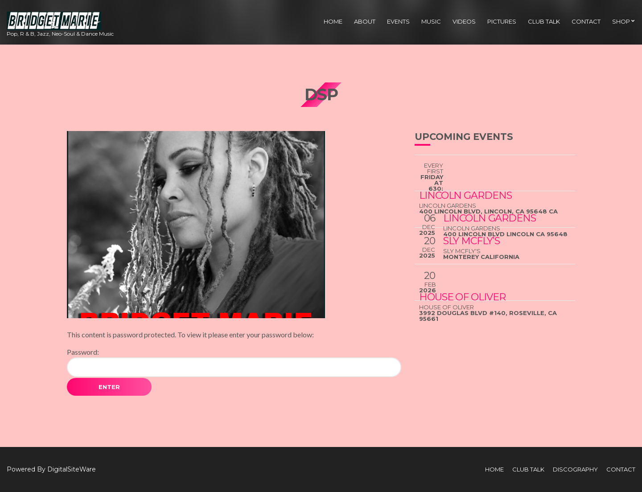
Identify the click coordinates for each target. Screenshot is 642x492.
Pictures (501, 21)
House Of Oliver (462, 297)
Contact (586, 21)
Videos (464, 21)
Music (431, 21)
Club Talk (544, 21)
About (364, 21)
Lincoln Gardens (489, 218)
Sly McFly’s (471, 241)
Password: (234, 362)
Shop (621, 21)
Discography (575, 469)
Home (333, 21)
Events (398, 21)
